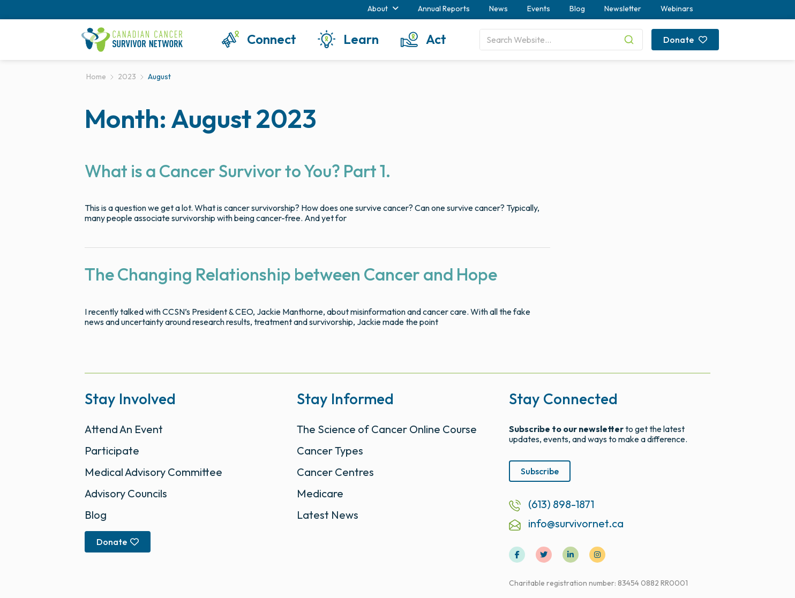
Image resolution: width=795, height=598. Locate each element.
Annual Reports (444, 8)
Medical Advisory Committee (153, 472)
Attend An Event (124, 429)
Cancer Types (330, 450)
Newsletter (622, 8)
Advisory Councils (126, 493)
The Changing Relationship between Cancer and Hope (291, 274)
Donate (685, 39)
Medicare (320, 493)
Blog (577, 8)
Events (538, 8)
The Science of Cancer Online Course (387, 429)
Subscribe (540, 471)
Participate (112, 450)
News (498, 8)
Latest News (327, 514)
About (383, 8)
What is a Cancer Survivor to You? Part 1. (238, 170)
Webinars (677, 8)
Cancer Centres (335, 472)
